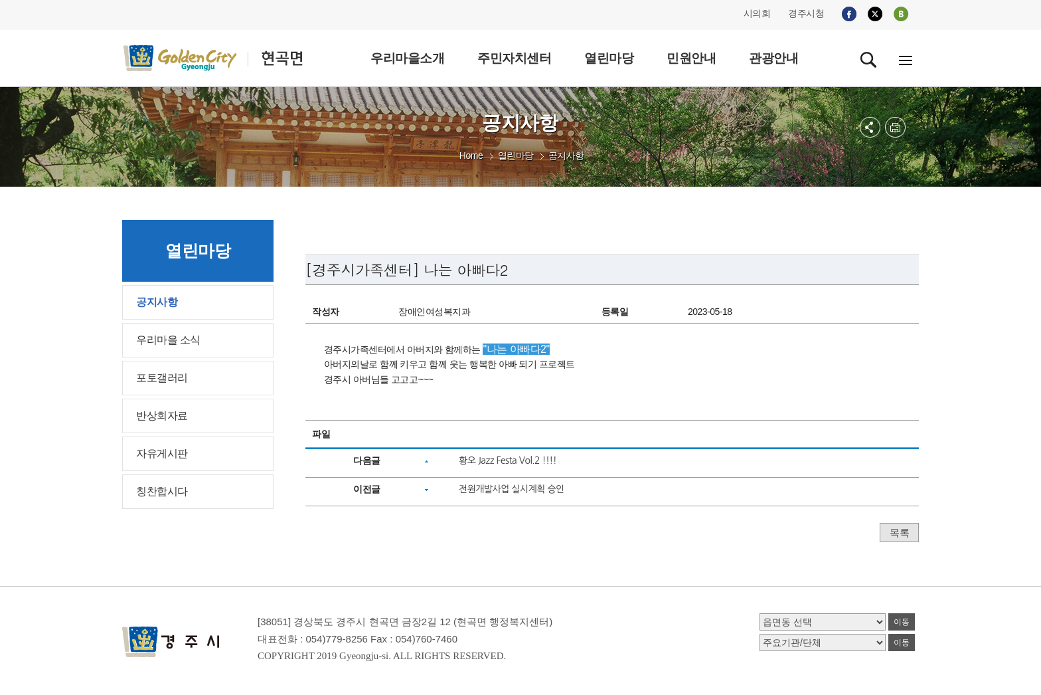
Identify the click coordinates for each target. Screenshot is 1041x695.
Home (471, 155)
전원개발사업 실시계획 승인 (511, 489)
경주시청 (806, 13)
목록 (899, 532)
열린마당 (516, 155)
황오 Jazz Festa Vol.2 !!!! (507, 460)
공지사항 (566, 155)
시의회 (757, 13)
